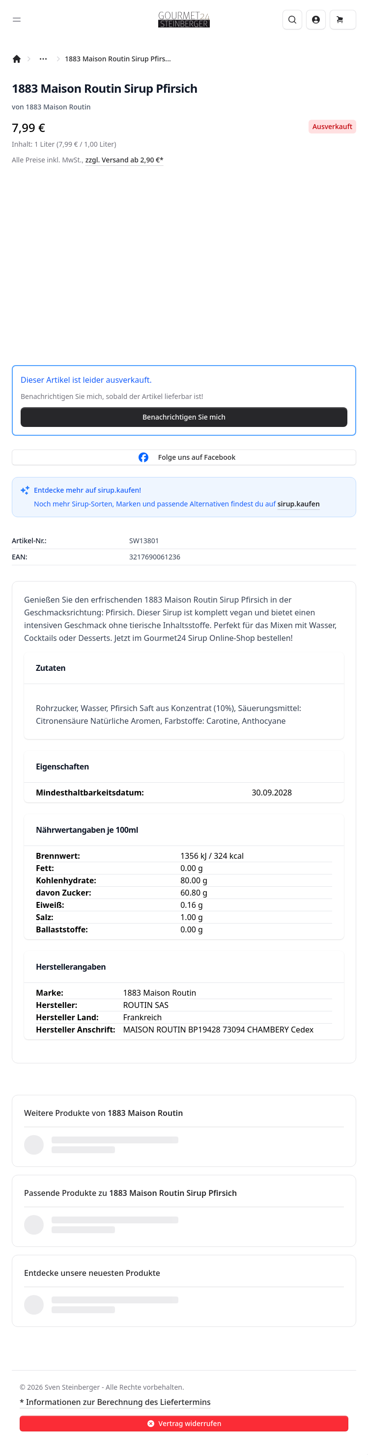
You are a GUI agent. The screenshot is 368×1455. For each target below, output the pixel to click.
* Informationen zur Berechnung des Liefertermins (115, 1402)
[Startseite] (17, 59)
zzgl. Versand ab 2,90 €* (124, 159)
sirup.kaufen (299, 503)
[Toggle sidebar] (17, 19)
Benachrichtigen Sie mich (184, 417)
